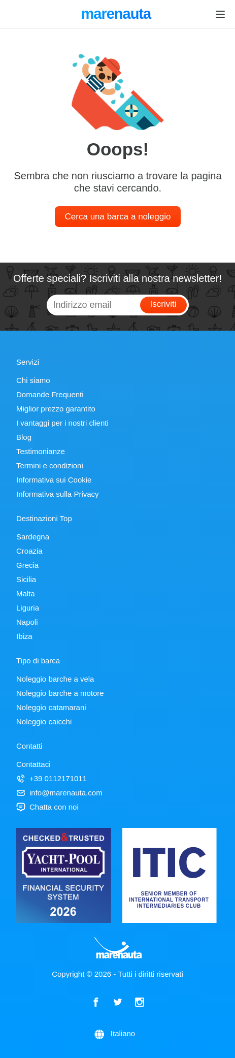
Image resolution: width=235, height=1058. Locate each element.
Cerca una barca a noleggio (118, 216)
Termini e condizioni (49, 465)
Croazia (29, 551)
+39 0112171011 (51, 778)
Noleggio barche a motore (60, 693)
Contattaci (33, 764)
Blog (23, 437)
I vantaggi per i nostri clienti (62, 423)
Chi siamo (33, 380)
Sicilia (26, 579)
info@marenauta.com (59, 792)
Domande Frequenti (50, 394)
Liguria (27, 607)
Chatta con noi (47, 807)
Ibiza (24, 636)
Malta (25, 593)
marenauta (117, 14)
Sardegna (32, 536)
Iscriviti (163, 304)
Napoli (27, 622)
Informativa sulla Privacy (57, 494)
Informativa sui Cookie (53, 479)
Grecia (27, 565)
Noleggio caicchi (44, 721)
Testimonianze (40, 451)
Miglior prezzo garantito (55, 408)
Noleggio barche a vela (55, 679)
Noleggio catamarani (51, 707)
